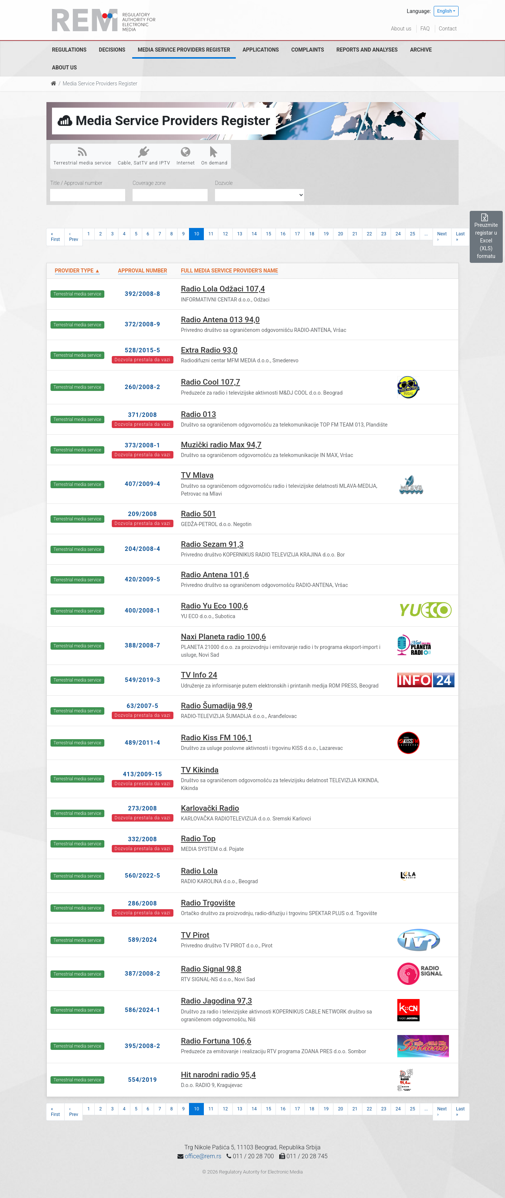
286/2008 (142, 903)
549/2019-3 (142, 679)
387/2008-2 (142, 973)
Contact (448, 29)
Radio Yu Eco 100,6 (214, 605)
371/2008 (142, 414)
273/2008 (142, 808)
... (426, 233)
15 (268, 233)
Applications (260, 50)
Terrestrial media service (82, 156)
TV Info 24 (199, 674)
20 (340, 233)
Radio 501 (198, 513)
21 (355, 233)
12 (225, 233)
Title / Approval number (76, 183)
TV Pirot (195, 935)
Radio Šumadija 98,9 (216, 705)
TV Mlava (197, 475)
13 (239, 233)
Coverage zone (149, 183)
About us (401, 29)
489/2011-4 (142, 742)
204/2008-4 (142, 548)
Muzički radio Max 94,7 (221, 444)
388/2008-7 (142, 645)
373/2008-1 (142, 445)
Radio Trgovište (208, 902)
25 (412, 233)
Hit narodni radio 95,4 (218, 1074)
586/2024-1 (142, 1009)
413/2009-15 (142, 774)
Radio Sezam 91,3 (212, 544)
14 (254, 233)
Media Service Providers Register (184, 50)
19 (326, 233)
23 (384, 233)
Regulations (69, 50)
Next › (442, 236)
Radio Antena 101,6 (215, 574)
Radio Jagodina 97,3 (216, 1000)
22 (369, 233)
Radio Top (198, 838)
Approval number (142, 271)
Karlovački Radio (210, 808)
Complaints (307, 50)
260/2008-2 (142, 387)
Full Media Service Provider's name (229, 271)
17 (297, 233)
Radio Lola (199, 870)
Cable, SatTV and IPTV (144, 156)
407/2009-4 (142, 483)
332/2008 (142, 839)
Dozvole (224, 183)
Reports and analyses (367, 50)
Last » (460, 236)
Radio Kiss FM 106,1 (216, 737)
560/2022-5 (142, 875)
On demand (214, 156)
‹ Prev (73, 236)
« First (55, 236)
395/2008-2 (142, 1046)
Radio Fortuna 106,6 (216, 1041)
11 (211, 233)
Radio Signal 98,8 (211, 968)
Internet (186, 156)
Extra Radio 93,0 (209, 350)
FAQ (425, 29)
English (444, 11)
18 (312, 233)
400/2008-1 (142, 610)
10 (196, 233)
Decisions (112, 50)
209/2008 (142, 514)
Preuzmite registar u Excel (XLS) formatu (486, 236)
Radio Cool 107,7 (210, 382)
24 (398, 233)
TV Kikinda (200, 770)
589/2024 (142, 939)
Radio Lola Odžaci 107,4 (223, 288)
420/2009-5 (142, 579)
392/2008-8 (142, 293)
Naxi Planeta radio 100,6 (223, 636)
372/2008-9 (142, 324)
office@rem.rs (203, 1156)
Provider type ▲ (77, 271)
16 (283, 233)
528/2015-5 (142, 350)
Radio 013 (198, 414)
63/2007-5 (143, 705)
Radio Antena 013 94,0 (220, 319)
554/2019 (142, 1079)
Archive (421, 50)
